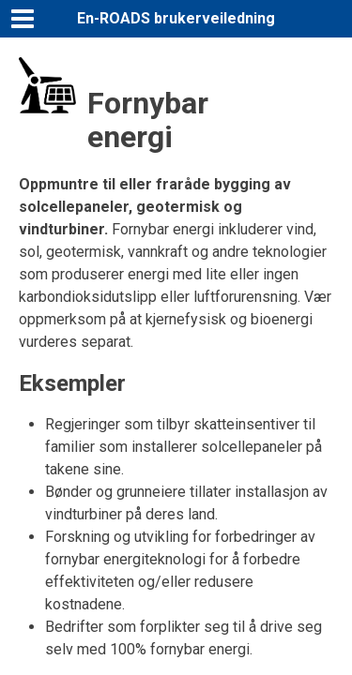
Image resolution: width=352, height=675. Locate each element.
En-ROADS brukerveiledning (176, 18)
